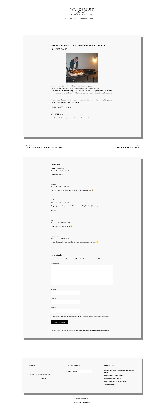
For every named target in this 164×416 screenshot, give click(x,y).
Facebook (77, 402)
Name (53, 289)
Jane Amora (55, 236)
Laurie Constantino (57, 168)
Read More (44, 378)
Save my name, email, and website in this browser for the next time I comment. (81, 316)
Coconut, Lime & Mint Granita (113, 375)
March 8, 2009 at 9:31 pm (60, 186)
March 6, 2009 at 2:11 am (60, 171)
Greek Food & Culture (69, 125)
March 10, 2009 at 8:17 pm (60, 238)
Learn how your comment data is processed (94, 330)
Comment (55, 263)
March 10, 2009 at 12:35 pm (60, 222)
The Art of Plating (109, 384)
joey (52, 220)
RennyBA (54, 184)
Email (53, 298)
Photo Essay (84, 125)
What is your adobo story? (112, 378)
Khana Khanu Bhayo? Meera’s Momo (115, 381)
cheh (52, 200)
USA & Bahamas (95, 125)
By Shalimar (57, 114)
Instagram (87, 402)
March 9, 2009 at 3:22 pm (60, 202)
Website (53, 307)
